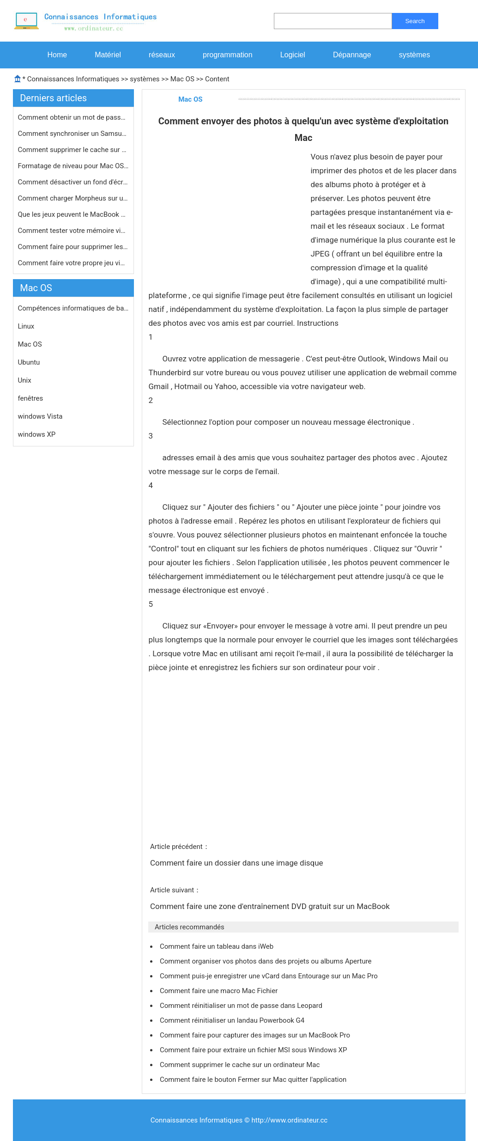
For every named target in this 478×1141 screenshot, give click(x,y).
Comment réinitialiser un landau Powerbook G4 (233, 1020)
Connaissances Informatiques (73, 79)
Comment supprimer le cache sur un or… (73, 150)
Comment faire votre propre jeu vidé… (73, 263)
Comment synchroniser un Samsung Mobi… (73, 133)
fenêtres (30, 398)
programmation (228, 55)
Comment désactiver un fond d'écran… (73, 182)
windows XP (37, 434)
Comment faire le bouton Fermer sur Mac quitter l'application (254, 1079)
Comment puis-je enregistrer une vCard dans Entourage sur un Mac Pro (269, 976)
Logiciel (292, 55)
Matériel (108, 55)
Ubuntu (29, 362)
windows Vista (40, 416)
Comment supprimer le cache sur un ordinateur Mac (240, 1065)
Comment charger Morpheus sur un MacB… (73, 198)
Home (57, 55)
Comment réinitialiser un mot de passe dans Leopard (242, 1005)
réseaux (162, 55)
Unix (24, 380)
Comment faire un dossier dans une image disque (237, 862)
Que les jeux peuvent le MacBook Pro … (73, 214)
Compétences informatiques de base (73, 308)
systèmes (414, 55)
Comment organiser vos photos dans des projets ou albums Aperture (266, 961)
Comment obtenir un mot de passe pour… (73, 117)
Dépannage (352, 55)
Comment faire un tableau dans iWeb (217, 946)
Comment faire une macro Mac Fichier (219, 991)
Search (414, 21)
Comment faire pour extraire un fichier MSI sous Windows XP (254, 1050)
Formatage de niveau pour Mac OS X (73, 166)
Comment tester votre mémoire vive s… (73, 230)
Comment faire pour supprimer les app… (73, 247)
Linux (26, 326)
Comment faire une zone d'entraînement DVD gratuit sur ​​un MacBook (271, 906)
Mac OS (182, 79)
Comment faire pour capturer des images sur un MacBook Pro (256, 1035)
